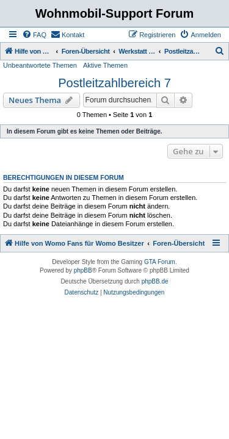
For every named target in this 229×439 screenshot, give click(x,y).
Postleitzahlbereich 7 (114, 83)
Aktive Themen (105, 65)
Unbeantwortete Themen (40, 65)
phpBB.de (155, 281)
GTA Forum (159, 262)
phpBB (83, 270)
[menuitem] (34, 34)
